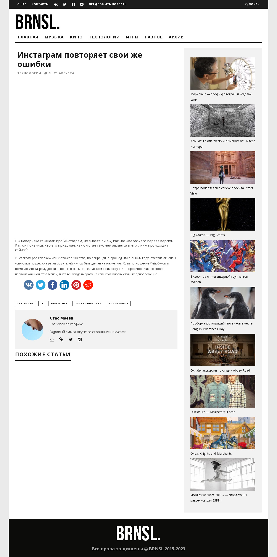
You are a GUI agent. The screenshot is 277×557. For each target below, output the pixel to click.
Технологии (104, 37)
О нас (22, 4)
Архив (176, 37)
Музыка (54, 37)
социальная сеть (88, 304)
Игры (132, 37)
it (42, 304)
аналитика (59, 304)
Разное (154, 37)
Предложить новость (108, 4)
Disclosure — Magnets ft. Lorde (212, 412)
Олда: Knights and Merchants (211, 453)
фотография (118, 304)
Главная (28, 37)
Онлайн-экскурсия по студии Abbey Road (220, 370)
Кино (76, 37)
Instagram (26, 304)
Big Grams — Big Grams (207, 235)
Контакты (40, 4)
